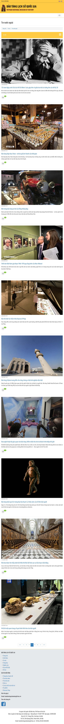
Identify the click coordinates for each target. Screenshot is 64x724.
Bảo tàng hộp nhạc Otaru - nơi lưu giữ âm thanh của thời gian (19, 154)
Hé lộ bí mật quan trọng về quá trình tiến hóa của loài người (18, 628)
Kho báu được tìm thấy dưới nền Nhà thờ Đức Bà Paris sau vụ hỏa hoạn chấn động (24, 563)
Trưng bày (5, 663)
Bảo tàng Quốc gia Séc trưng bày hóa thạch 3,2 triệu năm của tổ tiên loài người (24, 502)
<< (20, 645)
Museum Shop (6, 690)
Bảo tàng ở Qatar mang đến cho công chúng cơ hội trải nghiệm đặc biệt (22, 380)
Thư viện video (6, 678)
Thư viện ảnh (6, 681)
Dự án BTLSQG (6, 667)
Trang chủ (4, 28)
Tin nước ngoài (14, 28)
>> (44, 645)
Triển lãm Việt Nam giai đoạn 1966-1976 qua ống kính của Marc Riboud (21, 264)
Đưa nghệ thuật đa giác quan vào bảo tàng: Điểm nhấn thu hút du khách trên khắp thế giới (27, 442)
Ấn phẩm (5, 688)
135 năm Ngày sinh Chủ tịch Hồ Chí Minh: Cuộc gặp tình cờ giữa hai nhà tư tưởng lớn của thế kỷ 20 (29, 88)
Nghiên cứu (5, 665)
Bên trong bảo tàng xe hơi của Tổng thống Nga (14, 209)
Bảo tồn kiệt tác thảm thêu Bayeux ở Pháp (13, 319)
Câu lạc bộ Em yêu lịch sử (9, 685)
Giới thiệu (5, 658)
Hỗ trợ (4, 670)
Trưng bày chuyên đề (8, 676)
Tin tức (9, 28)
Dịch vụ (5, 683)
